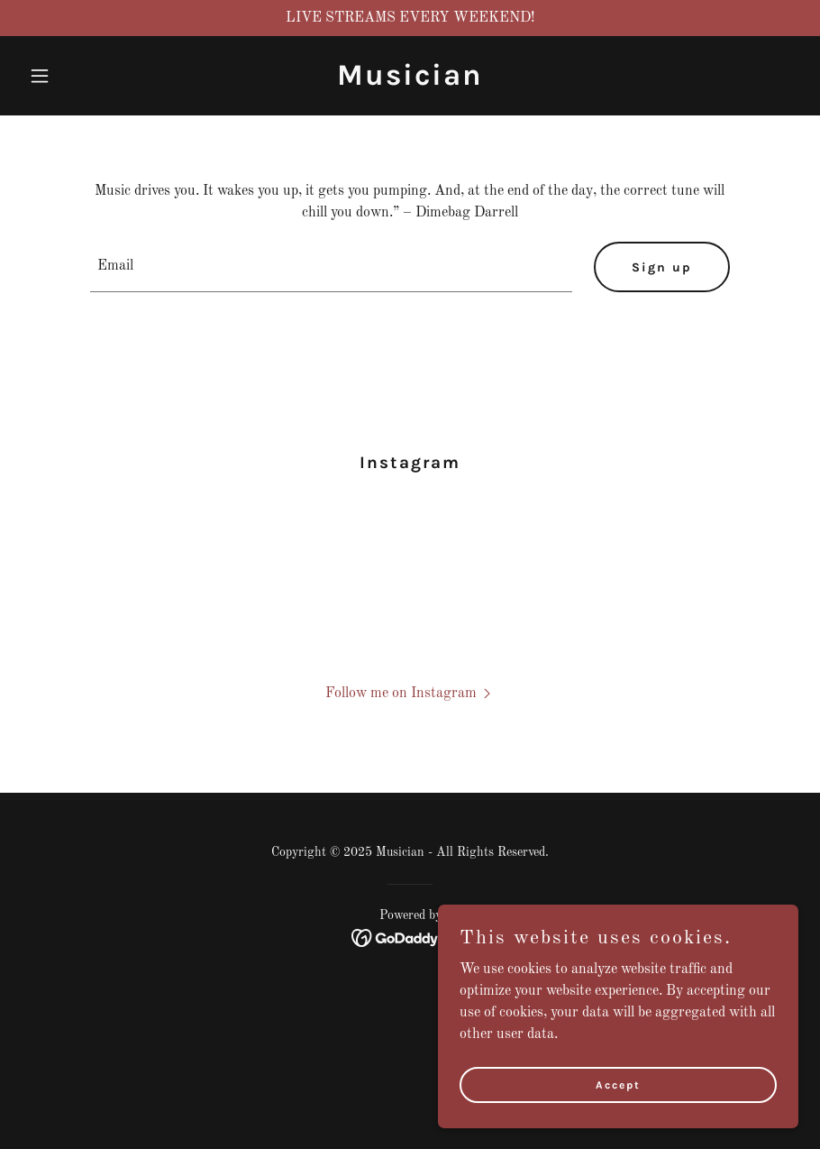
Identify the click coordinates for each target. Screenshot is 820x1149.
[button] (80, 76)
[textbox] (331, 267)
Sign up (662, 267)
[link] (410, 81)
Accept (618, 1084)
